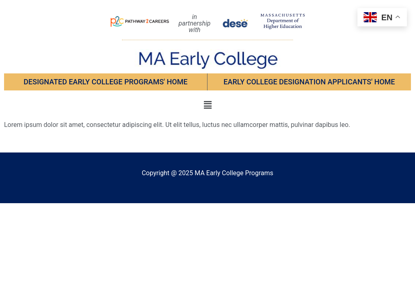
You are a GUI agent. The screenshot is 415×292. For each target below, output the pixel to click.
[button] (207, 105)
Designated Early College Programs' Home (105, 81)
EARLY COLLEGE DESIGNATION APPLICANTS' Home (309, 81)
